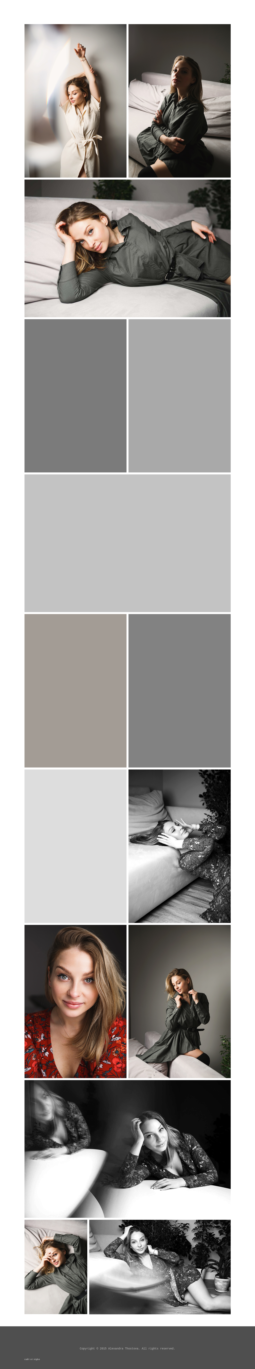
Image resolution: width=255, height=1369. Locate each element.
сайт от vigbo (32, 1359)
